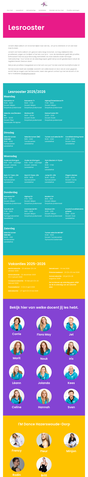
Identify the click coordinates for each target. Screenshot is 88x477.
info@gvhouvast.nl (28, 74)
